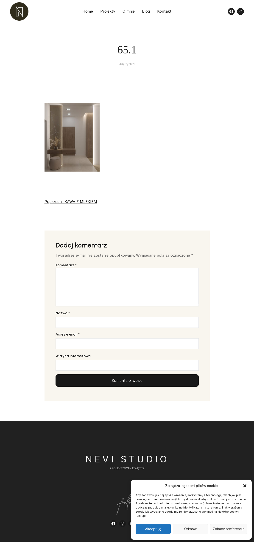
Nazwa (63, 313)
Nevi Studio (127, 459)
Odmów (190, 529)
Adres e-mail (68, 334)
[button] (245, 486)
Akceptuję (153, 529)
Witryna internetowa (73, 356)
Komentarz (66, 265)
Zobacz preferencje (229, 529)
